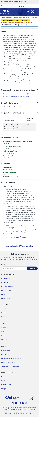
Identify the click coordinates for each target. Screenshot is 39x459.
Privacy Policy (5, 350)
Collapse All (23, 25)
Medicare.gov (5, 278)
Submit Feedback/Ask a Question (19, 246)
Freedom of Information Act (10, 377)
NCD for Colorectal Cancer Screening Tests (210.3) (19, 96)
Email (3, 264)
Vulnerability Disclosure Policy (10, 366)
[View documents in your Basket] (28, 11)
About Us (4, 309)
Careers (3, 313)
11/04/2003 (6, 158)
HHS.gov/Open (5, 298)
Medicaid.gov (5, 282)
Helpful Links (5, 346)
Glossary (4, 339)
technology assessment (27, 226)
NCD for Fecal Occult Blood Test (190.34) (16, 94)
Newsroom (4, 317)
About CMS (5, 305)
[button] (32, 12)
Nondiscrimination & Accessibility (11, 358)
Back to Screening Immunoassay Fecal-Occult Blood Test (19, 17)
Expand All (14, 25)
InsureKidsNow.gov (7, 286)
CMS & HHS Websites (8, 274)
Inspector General (7, 385)
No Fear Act (4, 381)
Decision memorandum (13, 237)
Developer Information (8, 362)
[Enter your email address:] (14, 268)
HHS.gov (4, 294)
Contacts (4, 335)
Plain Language (6, 354)
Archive (3, 331)
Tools (3, 323)
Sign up (32, 268)
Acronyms (4, 328)
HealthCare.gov (6, 290)
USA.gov (3, 389)
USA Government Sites (8, 373)
